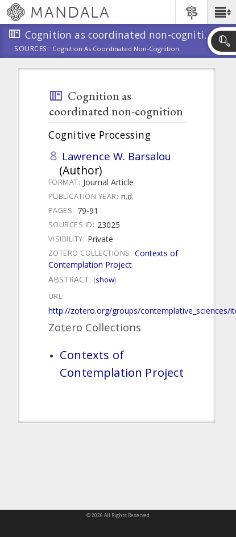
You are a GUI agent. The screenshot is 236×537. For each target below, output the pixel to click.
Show (105, 279)
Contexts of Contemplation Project (113, 259)
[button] (221, 12)
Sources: (31, 49)
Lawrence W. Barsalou (116, 156)
